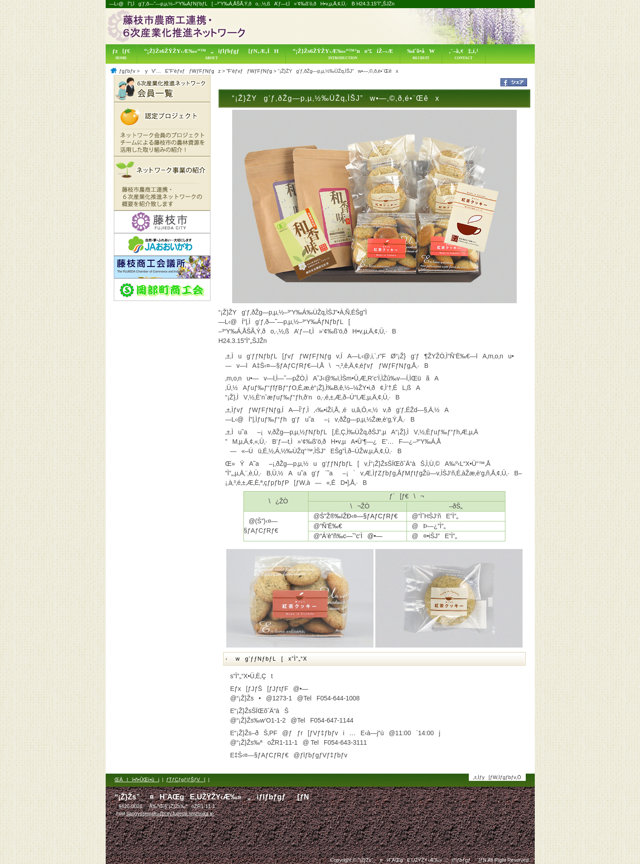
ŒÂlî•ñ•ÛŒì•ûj (137, 779)
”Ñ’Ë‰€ (331, 526)
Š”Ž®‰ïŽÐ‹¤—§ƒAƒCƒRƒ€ (358, 516)
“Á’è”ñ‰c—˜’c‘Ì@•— (351, 536)
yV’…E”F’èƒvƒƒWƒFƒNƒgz (180, 71)
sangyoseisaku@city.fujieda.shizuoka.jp (170, 813)
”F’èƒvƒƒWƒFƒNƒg (249, 71)
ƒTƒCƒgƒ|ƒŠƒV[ (186, 779)
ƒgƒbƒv (127, 71)
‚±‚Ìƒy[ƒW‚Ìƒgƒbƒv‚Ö (497, 777)
